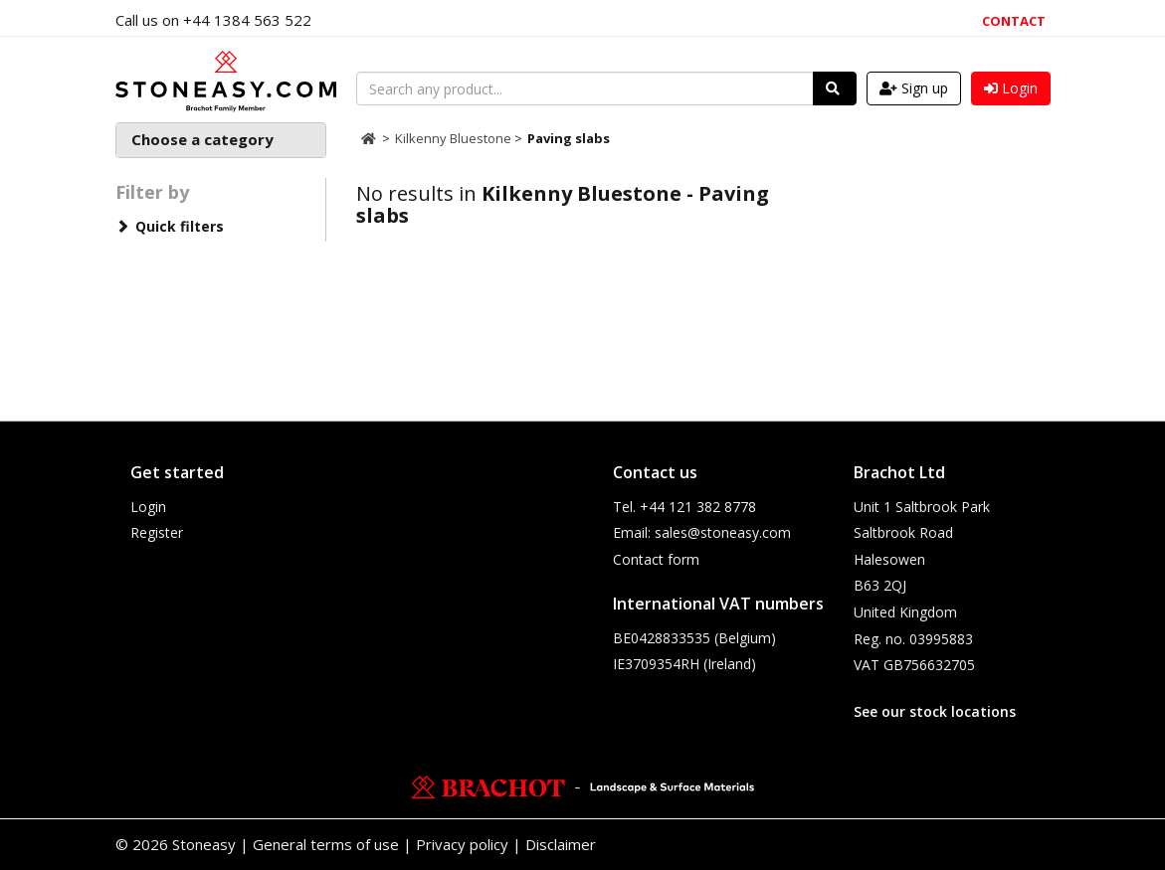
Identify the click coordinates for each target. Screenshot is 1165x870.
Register (156, 532)
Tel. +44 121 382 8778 (684, 506)
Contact (1014, 21)
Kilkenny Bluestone (454, 138)
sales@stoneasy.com (723, 532)
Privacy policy (462, 844)
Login (148, 506)
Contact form (656, 559)
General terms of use (326, 844)
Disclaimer (560, 844)
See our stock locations (935, 711)
